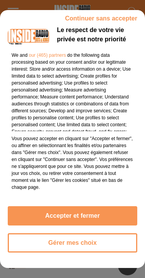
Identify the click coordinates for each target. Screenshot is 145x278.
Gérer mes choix (72, 242)
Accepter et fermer (72, 215)
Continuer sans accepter (101, 18)
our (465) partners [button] (47, 55)
